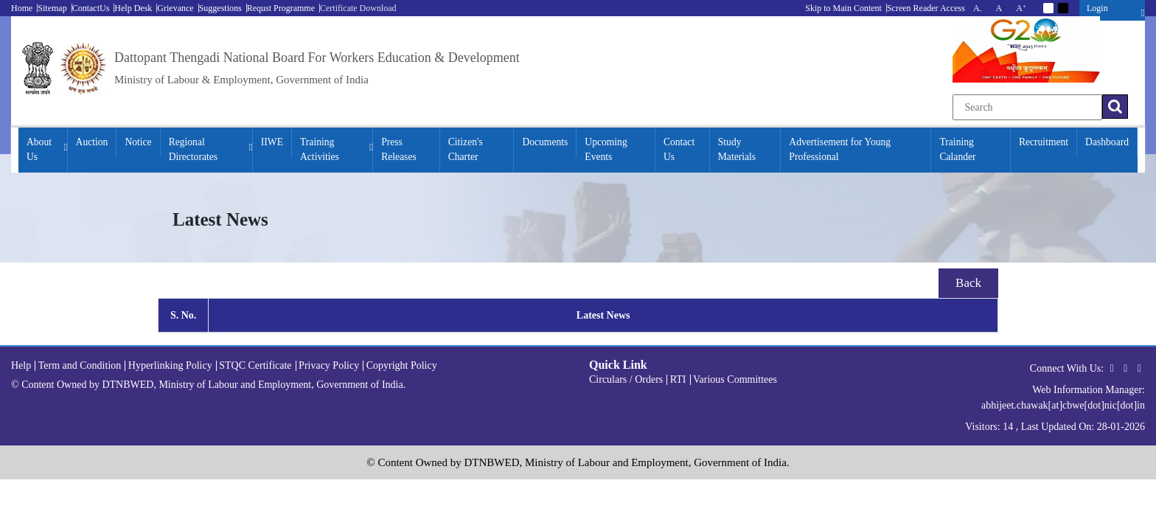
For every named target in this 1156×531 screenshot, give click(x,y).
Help (21, 365)
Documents (545, 142)
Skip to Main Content (843, 8)
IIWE (272, 142)
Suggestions (220, 8)
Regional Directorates (193, 149)
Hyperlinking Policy (170, 365)
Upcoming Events (606, 149)
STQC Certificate (255, 365)
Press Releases (399, 149)
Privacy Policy (329, 365)
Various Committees (735, 379)
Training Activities (319, 149)
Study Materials (737, 149)
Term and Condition (80, 365)
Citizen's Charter (465, 149)
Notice (138, 142)
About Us (39, 149)
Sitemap (52, 8)
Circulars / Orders (626, 379)
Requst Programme (281, 8)
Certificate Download (358, 8)
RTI (678, 379)
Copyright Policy (401, 365)
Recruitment (1043, 142)
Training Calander (957, 149)
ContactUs (91, 8)
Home (21, 8)
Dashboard (1107, 142)
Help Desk (133, 8)
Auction (92, 142)
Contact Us (679, 149)
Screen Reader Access (926, 8)
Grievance (175, 8)
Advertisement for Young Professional (840, 149)
